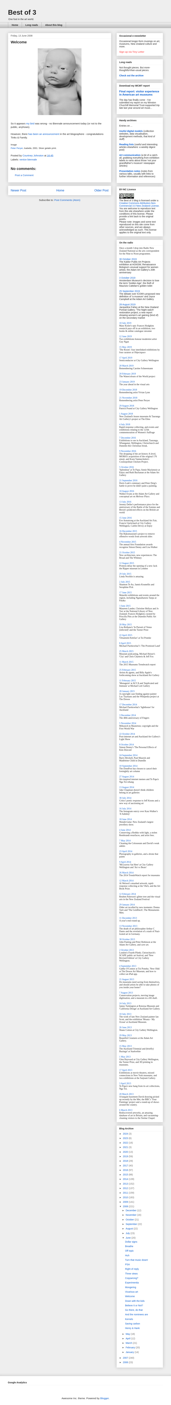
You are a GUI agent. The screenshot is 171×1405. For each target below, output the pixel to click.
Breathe (129, 1246)
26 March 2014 (126, 872)
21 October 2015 (127, 552)
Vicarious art (131, 1291)
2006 (126, 1362)
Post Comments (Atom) (67, 200)
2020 (126, 1152)
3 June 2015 (125, 606)
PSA (127, 1264)
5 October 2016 (126, 467)
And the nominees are (136, 1314)
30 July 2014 (125, 798)
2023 (126, 1138)
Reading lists (126, 144)
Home (15, 25)
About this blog (53, 25)
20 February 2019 (127, 374)
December (131, 1210)
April (128, 1338)
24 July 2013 (125, 1003)
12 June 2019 (125, 336)
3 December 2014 (127, 715)
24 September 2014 (128, 755)
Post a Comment (24, 175)
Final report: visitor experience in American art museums (139, 93)
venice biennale (28, 159)
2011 (126, 1192)
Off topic (129, 1250)
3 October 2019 (127, 277)
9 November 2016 (127, 451)
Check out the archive (131, 75)
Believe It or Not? (134, 1305)
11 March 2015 (126, 662)
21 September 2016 (128, 480)
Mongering (130, 1287)
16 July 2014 (125, 808)
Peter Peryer (17, 148)
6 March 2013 (125, 1110)
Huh (127, 1255)
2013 (126, 1183)
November (131, 1215)
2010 (126, 1197)
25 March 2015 (126, 651)
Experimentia (132, 1282)
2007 (126, 1357)
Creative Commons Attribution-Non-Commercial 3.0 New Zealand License (139, 204)
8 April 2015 (125, 643)
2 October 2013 (126, 950)
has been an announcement (43, 134)
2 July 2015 (124, 582)
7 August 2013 (126, 992)
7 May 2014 (125, 840)
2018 (126, 1161)
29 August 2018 (126, 406)
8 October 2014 (126, 744)
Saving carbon (132, 1323)
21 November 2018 (128, 398)
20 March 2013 (126, 1094)
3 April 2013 (125, 1083)
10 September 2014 (128, 766)
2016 (126, 1170)
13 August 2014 (126, 787)
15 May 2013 (125, 1046)
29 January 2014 (127, 904)
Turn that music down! (136, 1260)
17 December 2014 (128, 704)
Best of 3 (22, 12)
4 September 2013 (127, 966)
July (128, 1233)
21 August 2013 (126, 979)
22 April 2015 (125, 635)
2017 (126, 1165)
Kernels (129, 1319)
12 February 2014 (127, 894)
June (128, 1237)
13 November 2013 (128, 926)
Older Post (101, 190)
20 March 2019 (126, 366)
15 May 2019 (125, 347)
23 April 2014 (125, 851)
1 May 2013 (125, 1057)
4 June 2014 (125, 830)
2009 (126, 1202)
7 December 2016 (127, 438)
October (130, 1219)
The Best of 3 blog (128, 200)
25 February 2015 (127, 670)
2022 (126, 1142)
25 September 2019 (129, 291)
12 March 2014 (126, 880)
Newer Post (18, 190)
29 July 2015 (125, 574)
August (129, 1228)
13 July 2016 (125, 502)
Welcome (130, 1296)
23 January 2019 (127, 382)
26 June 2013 (125, 1027)
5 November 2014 (127, 723)
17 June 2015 (125, 592)
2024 (126, 1133)
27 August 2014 (126, 776)
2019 (126, 1156)
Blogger (104, 1398)
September (132, 1224)
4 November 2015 (127, 542)
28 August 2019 (127, 304)
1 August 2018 (126, 414)
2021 (126, 1147)
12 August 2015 (126, 563)
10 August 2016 (126, 491)
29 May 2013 (125, 1035)
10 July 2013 (125, 1014)
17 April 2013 (125, 1070)
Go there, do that (134, 1310)
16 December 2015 (128, 531)
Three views (131, 1273)
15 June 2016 (125, 518)
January (130, 1352)
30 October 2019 (128, 259)
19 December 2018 (128, 390)
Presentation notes (129, 171)
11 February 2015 (127, 680)
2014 (126, 1179)
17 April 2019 (125, 358)
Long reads (31, 25)
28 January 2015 (127, 691)
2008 (126, 1206)
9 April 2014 (125, 862)
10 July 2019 (125, 323)
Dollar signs (131, 1241)
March (129, 1343)
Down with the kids (135, 1301)
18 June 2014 (125, 819)
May (128, 1334)
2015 (126, 1174)
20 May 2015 (125, 624)
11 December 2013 (128, 918)
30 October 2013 (127, 939)
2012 (126, 1188)
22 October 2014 (127, 734)
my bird (30, 123)
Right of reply (132, 1269)
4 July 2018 (124, 424)
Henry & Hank (132, 1328)
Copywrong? (131, 1278)
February (131, 1347)
